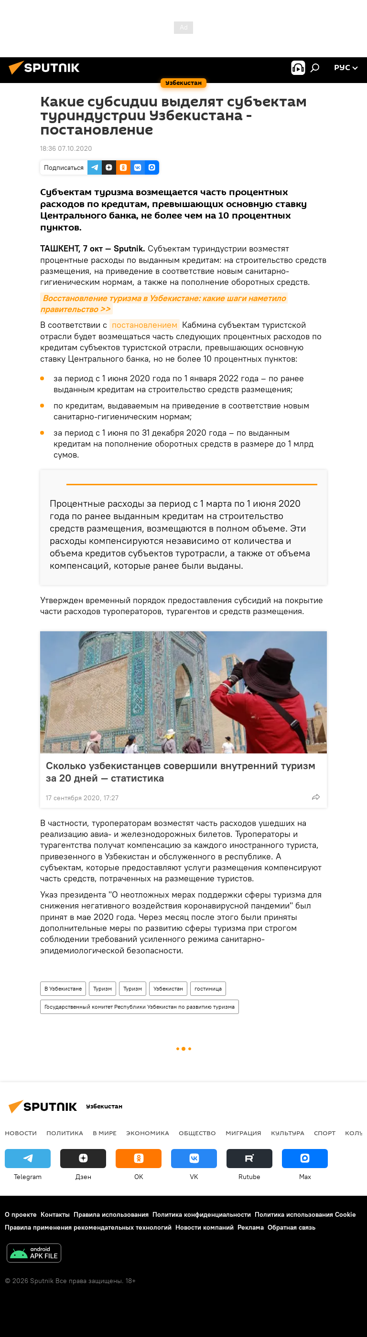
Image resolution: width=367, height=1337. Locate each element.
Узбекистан (168, 988)
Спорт (324, 1132)
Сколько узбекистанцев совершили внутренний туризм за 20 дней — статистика (180, 771)
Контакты (55, 1214)
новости (21, 1132)
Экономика (147, 1132)
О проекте (21, 1214)
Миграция (243, 1132)
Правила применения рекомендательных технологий (88, 1227)
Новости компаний (204, 1227)
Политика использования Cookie (305, 1214)
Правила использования (111, 1214)
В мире (105, 1132)
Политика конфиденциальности (201, 1214)
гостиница (208, 988)
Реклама (250, 1227)
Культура (287, 1132)
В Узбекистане (63, 988)
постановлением (144, 324)
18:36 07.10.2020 (66, 148)
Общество (197, 1132)
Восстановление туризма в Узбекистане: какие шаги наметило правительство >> (164, 303)
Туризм (102, 988)
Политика (64, 1132)
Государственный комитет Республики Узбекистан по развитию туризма (139, 1006)
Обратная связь (291, 1227)
